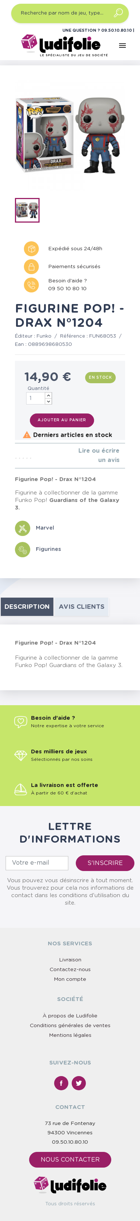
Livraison (70, 960)
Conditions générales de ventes (70, 1025)
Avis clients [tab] (82, 607)
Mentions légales (70, 1035)
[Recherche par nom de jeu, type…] (70, 13)
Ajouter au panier (62, 420)
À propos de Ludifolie (70, 1016)
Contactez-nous (70, 969)
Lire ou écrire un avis (98, 455)
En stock (100, 377)
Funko (44, 336)
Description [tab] (27, 607)
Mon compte (70, 979)
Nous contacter (70, 1160)
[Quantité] (39, 398)
